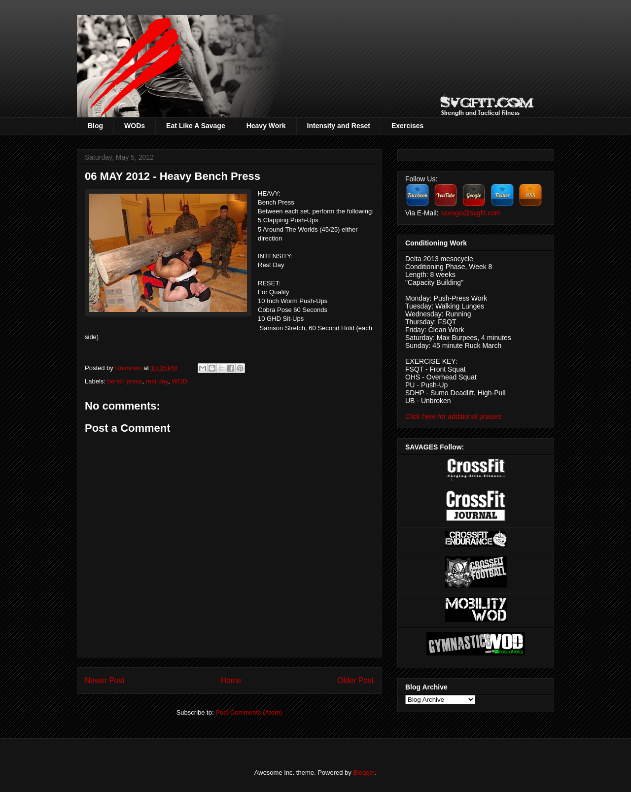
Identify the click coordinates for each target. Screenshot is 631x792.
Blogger (364, 772)
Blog (95, 126)
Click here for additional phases (453, 416)
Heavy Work (266, 126)
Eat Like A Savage (195, 126)
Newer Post (105, 680)
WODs (134, 126)
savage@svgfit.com (470, 213)
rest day (157, 381)
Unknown (129, 368)
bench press (124, 381)
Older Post (355, 680)
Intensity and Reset (338, 126)
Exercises (407, 126)
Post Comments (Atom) (248, 712)
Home (231, 680)
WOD (179, 381)
